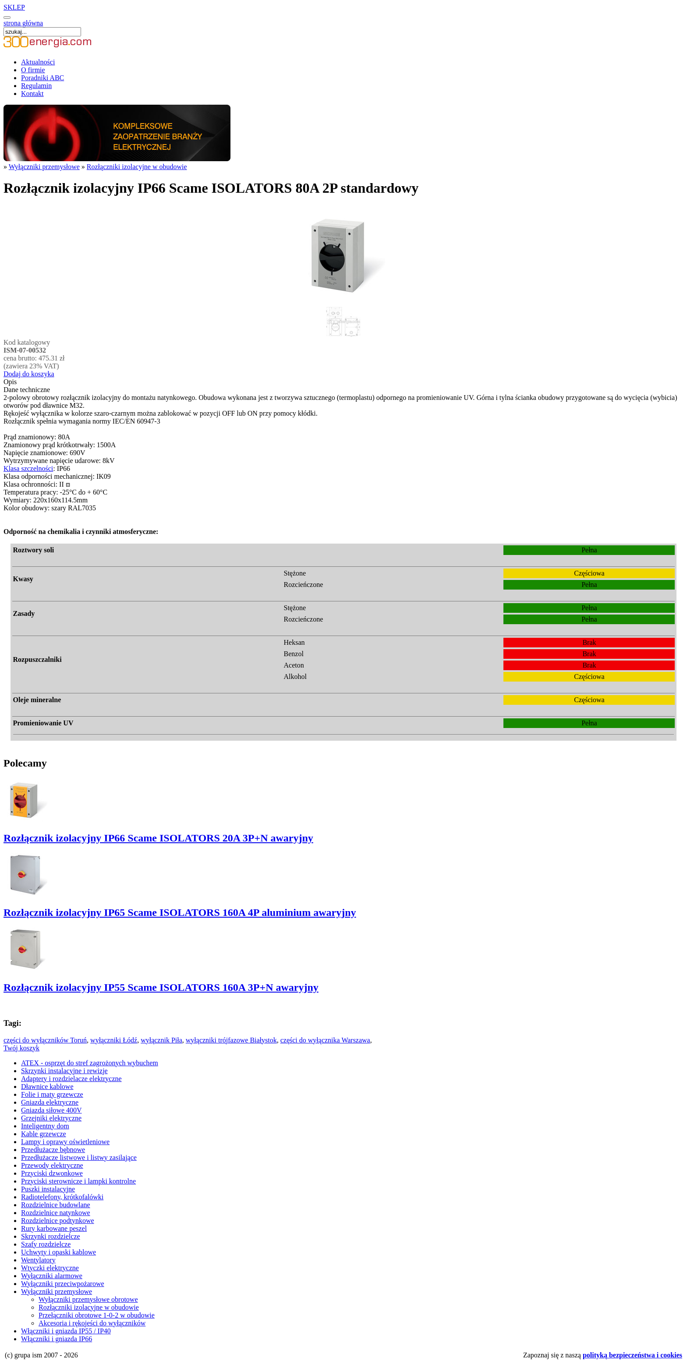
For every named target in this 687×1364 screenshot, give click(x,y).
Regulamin (36, 85)
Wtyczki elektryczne (50, 1268)
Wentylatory (38, 1260)
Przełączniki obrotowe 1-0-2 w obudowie (97, 1315)
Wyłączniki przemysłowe (44, 166)
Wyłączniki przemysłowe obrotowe (88, 1299)
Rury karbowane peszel (54, 1228)
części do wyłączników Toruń (45, 1040)
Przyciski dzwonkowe (52, 1173)
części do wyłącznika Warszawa (325, 1040)
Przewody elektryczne (52, 1165)
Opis (10, 381)
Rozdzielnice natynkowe (55, 1212)
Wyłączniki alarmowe (51, 1275)
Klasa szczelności (28, 468)
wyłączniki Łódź (113, 1040)
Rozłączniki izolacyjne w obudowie (137, 166)
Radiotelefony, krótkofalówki (62, 1197)
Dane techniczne (27, 389)
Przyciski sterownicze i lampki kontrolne (78, 1181)
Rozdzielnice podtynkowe (57, 1220)
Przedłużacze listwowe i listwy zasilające (79, 1157)
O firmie (33, 70)
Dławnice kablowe (47, 1086)
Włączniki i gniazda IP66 (56, 1339)
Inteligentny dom (45, 1126)
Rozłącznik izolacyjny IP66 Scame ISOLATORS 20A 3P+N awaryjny (158, 838)
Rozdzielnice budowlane (55, 1205)
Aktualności (38, 62)
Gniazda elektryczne (49, 1102)
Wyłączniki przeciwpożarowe (62, 1283)
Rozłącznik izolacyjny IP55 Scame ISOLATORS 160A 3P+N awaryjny (161, 987)
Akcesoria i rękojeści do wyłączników (92, 1323)
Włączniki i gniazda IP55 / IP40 (66, 1331)
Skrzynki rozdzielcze (50, 1236)
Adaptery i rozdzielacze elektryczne (71, 1078)
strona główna (23, 23)
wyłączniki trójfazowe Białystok (231, 1040)
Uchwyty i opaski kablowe (58, 1252)
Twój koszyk (21, 1048)
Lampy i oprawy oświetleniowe (65, 1141)
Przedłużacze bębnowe (53, 1149)
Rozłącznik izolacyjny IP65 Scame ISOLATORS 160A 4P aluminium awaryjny (180, 912)
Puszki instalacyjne (48, 1189)
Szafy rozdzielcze (46, 1244)
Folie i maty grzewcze (52, 1094)
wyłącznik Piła (161, 1040)
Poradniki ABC (42, 77)
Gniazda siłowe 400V (51, 1110)
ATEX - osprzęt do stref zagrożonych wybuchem (89, 1063)
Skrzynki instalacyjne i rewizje (64, 1070)
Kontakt (32, 93)
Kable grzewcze (43, 1134)
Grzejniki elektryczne (51, 1118)
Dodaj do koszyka (29, 374)
